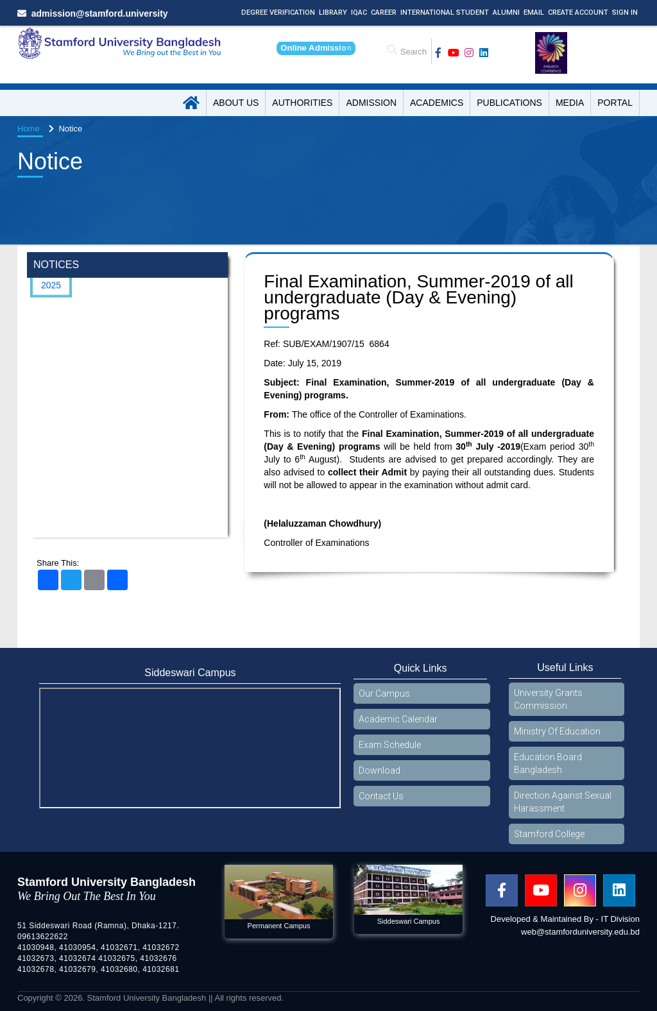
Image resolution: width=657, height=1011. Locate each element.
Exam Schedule (390, 745)
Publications (509, 103)
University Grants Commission (548, 699)
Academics (436, 103)
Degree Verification (278, 12)
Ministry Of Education (557, 731)
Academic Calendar (398, 719)
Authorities (302, 103)
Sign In (625, 12)
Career (384, 12)
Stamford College (549, 834)
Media (570, 103)
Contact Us (381, 796)
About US (236, 103)
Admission (371, 103)
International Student (444, 12)
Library (333, 12)
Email (534, 12)
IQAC (359, 12)
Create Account (578, 12)
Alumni (506, 12)
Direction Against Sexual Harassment (562, 801)
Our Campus (384, 693)
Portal (615, 103)
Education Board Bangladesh (548, 763)
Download (379, 770)
